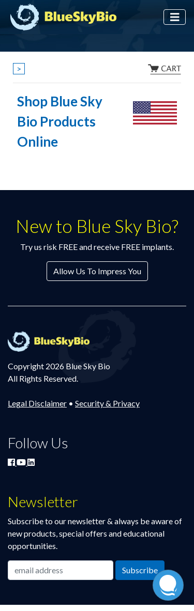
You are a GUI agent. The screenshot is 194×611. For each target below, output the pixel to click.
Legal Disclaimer (37, 403)
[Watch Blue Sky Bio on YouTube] (22, 462)
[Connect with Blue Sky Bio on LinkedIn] (31, 462)
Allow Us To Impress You (97, 271)
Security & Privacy (107, 403)
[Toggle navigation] (174, 17)
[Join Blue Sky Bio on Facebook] (12, 462)
